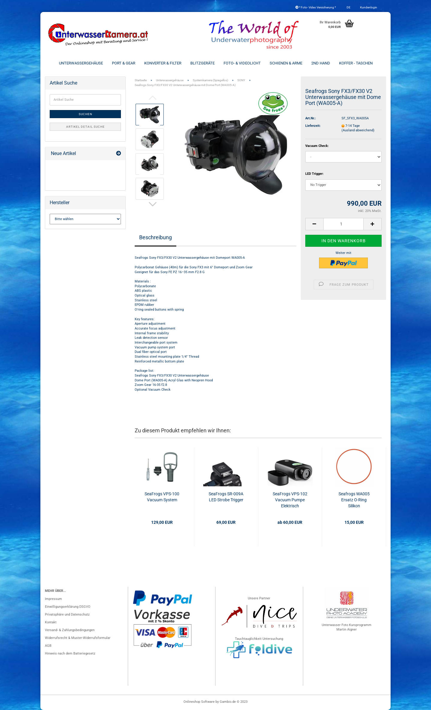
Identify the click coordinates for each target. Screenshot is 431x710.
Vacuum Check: (317, 146)
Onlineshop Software (199, 702)
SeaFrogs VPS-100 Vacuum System (162, 496)
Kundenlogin (368, 7)
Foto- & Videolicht (242, 63)
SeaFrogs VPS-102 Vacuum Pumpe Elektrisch (290, 499)
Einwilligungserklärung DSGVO (67, 607)
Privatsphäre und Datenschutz (67, 614)
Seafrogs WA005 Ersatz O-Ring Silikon (354, 499)
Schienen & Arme (286, 63)
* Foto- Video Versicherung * (315, 7)
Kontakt (51, 622)
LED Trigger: (314, 174)
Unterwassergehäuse (81, 63)
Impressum (53, 599)
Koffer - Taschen (356, 63)
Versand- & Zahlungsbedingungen (70, 630)
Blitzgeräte (202, 63)
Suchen (85, 114)
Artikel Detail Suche (85, 126)
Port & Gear (123, 63)
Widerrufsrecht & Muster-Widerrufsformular (77, 638)
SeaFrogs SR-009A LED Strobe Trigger (226, 496)
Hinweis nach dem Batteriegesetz (70, 653)
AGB (48, 646)
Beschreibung (155, 237)
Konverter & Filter (162, 63)
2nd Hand (320, 63)
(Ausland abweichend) (358, 130)
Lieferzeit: (313, 126)
